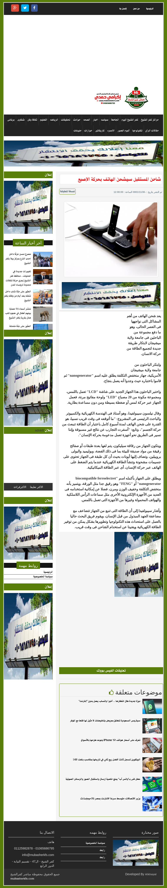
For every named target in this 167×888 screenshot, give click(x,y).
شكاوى (21, 120)
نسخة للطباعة (67, 192)
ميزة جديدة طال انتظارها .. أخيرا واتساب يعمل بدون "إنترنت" (109, 701)
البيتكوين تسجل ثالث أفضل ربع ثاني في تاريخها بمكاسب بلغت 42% (106, 760)
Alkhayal (151, 874)
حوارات (88, 131)
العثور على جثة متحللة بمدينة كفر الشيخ (20, 328)
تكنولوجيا (137, 131)
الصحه (86, 120)
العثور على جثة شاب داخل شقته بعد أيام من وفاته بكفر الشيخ (17, 296)
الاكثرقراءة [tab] (20, 486)
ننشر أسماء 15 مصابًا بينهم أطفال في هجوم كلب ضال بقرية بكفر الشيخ (18, 313)
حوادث (76, 120)
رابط (102, 850)
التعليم (43, 120)
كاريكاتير (100, 131)
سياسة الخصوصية (43, 577)
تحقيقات (65, 120)
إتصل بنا (123, 8)
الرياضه (54, 120)
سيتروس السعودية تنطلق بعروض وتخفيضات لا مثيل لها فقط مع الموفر (105, 721)
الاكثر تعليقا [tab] (36, 486)
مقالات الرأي (152, 131)
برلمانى (11, 120)
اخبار (95, 120)
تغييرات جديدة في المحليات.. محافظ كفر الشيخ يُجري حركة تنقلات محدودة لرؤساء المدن (18, 278)
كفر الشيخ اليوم (130, 120)
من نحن (136, 8)
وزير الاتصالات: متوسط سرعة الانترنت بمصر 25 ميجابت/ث (110, 799)
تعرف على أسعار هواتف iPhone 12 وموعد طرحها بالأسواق (110, 740)
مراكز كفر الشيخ (150, 120)
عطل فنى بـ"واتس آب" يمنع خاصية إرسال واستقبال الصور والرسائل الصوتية (103, 779)
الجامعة (115, 120)
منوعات (77, 131)
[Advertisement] (83, 50)
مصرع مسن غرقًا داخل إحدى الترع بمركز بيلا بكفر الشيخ (18, 258)
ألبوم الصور (123, 131)
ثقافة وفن (32, 120)
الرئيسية (149, 8)
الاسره (111, 131)
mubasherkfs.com (22, 878)
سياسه (104, 120)
